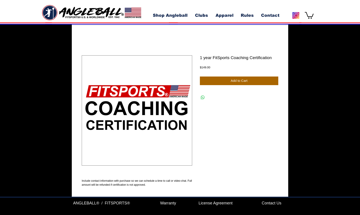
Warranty (168, 203)
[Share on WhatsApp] (202, 97)
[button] (309, 15)
